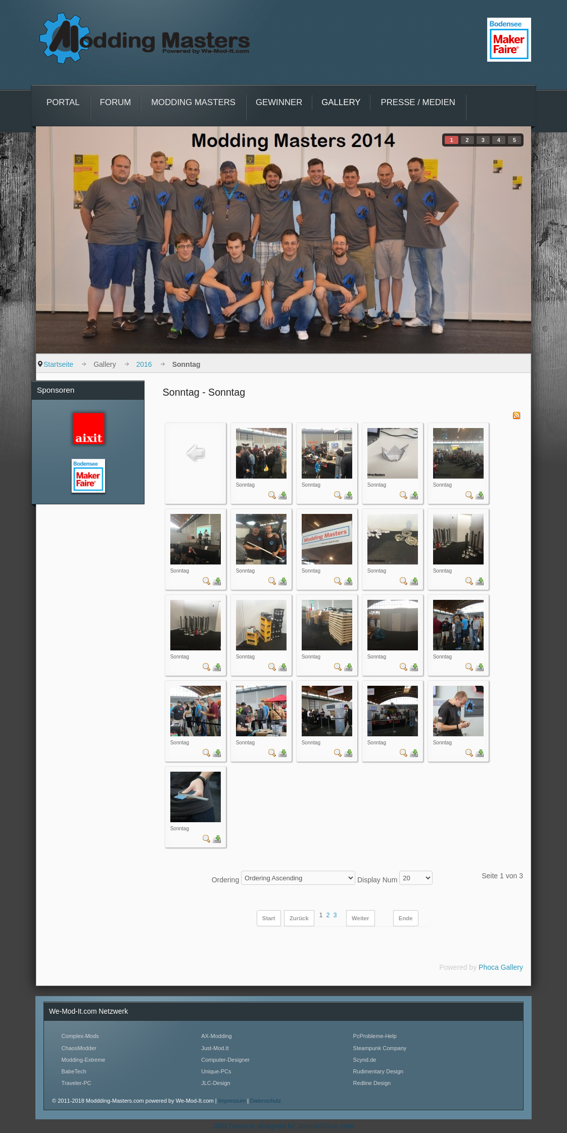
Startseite (58, 364)
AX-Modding (216, 1036)
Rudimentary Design (378, 1071)
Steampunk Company (380, 1048)
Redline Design (372, 1083)
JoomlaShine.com (325, 1126)
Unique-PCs (216, 1071)
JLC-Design (215, 1083)
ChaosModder (79, 1048)
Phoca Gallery (501, 967)
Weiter (360, 918)
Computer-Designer (225, 1060)
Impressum (232, 1101)
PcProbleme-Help (375, 1036)
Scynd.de (364, 1060)
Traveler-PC (76, 1083)
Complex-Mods (80, 1036)
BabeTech (74, 1071)
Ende (406, 918)
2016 (144, 364)
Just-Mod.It (214, 1048)
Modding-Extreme (84, 1060)
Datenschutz (265, 1101)
